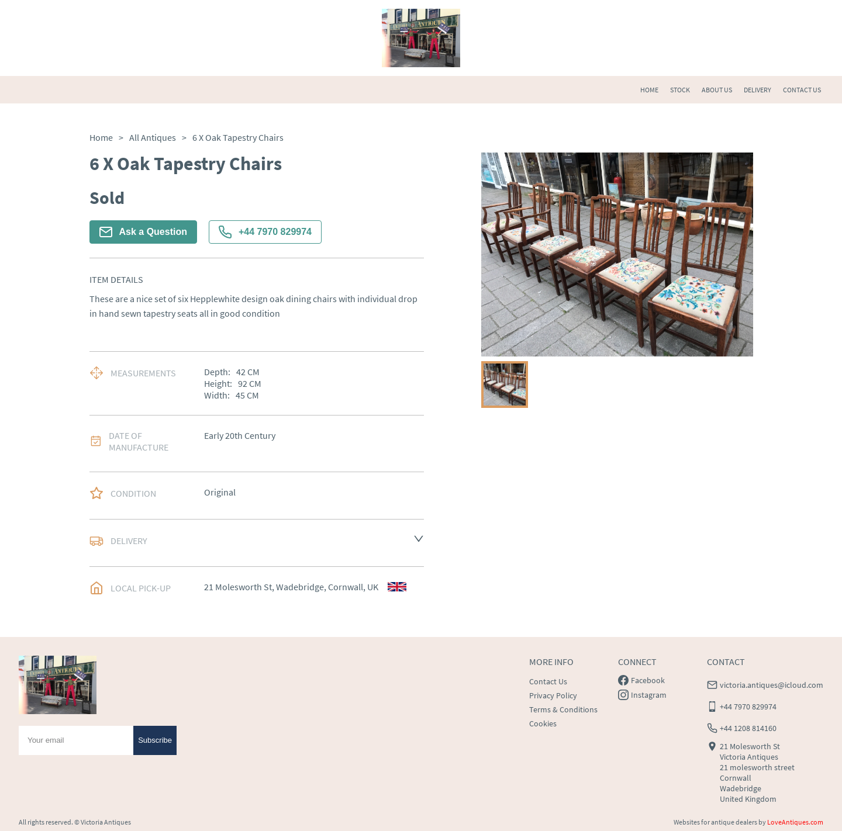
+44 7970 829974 (265, 232)
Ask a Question (143, 232)
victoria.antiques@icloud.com (771, 685)
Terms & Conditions (563, 709)
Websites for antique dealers (715, 822)
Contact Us (548, 681)
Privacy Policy (553, 695)
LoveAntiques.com (795, 822)
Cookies (543, 723)
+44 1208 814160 (748, 728)
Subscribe (155, 740)
